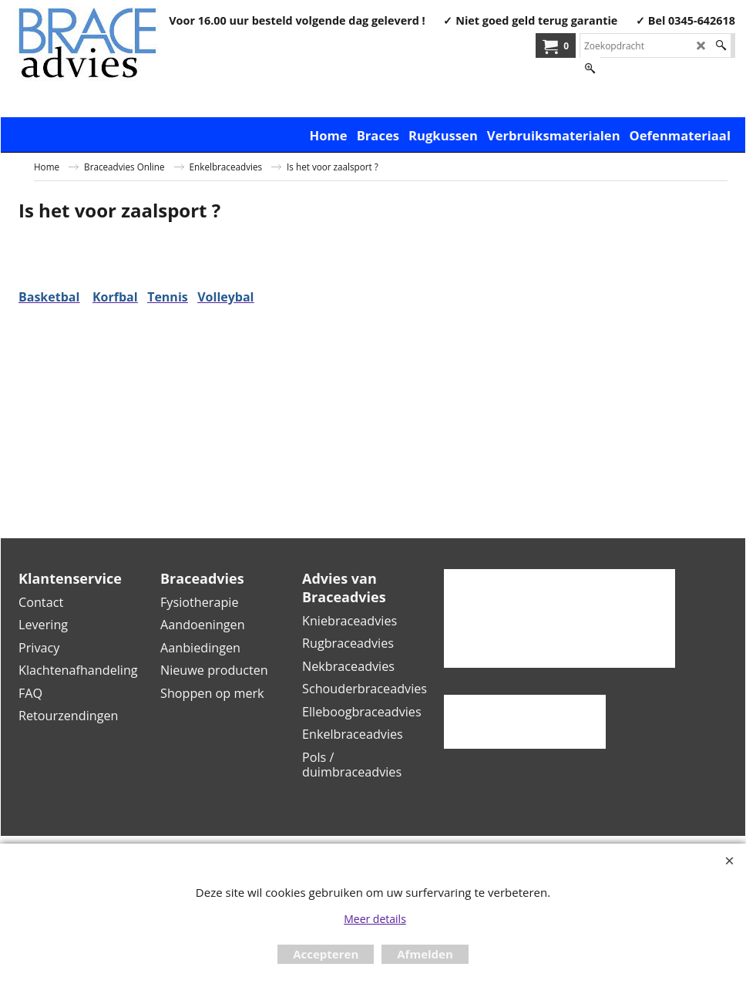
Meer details (375, 918)
